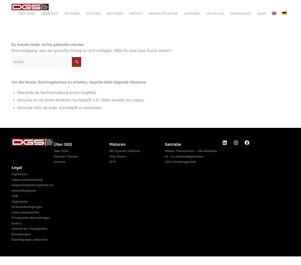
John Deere (117, 157)
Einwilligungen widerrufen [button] (30, 248)
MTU (112, 163)
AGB (15, 199)
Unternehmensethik (25, 217)
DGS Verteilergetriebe (180, 163)
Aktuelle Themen (66, 157)
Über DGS (61, 151)
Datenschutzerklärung (27, 180)
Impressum (19, 174)
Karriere (59, 163)
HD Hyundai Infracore (124, 151)
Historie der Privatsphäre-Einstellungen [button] (30, 238)
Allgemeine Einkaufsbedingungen (27, 208)
